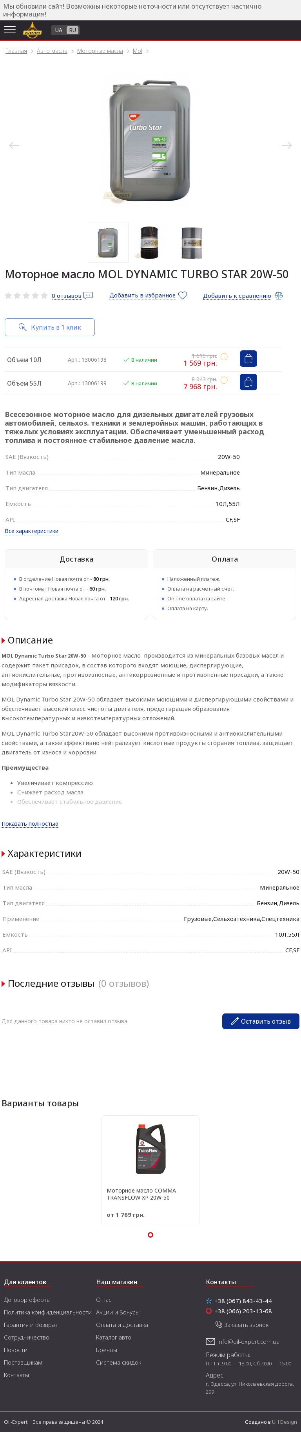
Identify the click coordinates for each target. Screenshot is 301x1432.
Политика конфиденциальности (48, 1312)
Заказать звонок (246, 1325)
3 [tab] (192, 242)
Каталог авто (113, 1337)
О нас (104, 1299)
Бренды (106, 1350)
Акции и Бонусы (118, 1312)
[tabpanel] (150, 140)
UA (58, 30)
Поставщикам (23, 1362)
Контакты (16, 1375)
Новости (15, 1350)
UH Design (284, 1421)
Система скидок (118, 1362)
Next (287, 145)
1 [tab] (108, 242)
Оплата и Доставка (122, 1325)
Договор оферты (27, 1299)
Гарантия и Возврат (31, 1325)
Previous (14, 145)
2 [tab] (150, 242)
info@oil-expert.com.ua (248, 1341)
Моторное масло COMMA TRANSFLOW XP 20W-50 (141, 1194)
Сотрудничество (26, 1337)
